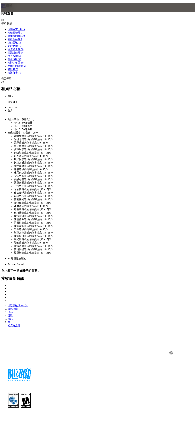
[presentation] (13, 11)
